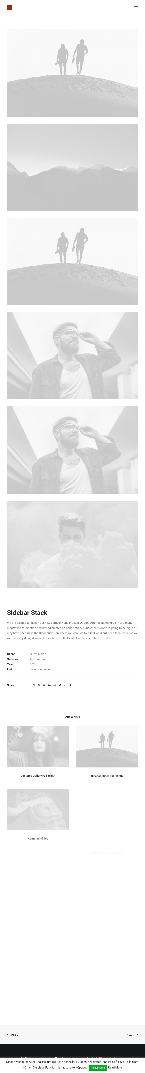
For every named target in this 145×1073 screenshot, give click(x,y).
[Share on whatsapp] (54, 685)
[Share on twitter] (34, 685)
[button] (136, 7)
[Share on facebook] (29, 685)
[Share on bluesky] (59, 685)
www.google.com (41, 669)
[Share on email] (69, 685)
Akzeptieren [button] (98, 1067)
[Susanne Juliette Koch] (9, 7)
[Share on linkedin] (49, 685)
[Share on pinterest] (44, 685)
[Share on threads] (39, 685)
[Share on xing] (64, 685)
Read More (115, 1067)
